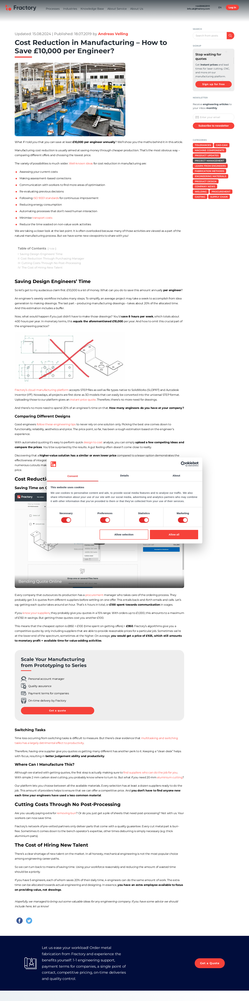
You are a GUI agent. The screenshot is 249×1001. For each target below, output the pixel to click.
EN (220, 8)
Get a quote (57, 710)
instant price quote (83, 399)
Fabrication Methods (209, 171)
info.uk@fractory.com (198, 10)
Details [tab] (124, 475)
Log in (232, 8)
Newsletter (200, 97)
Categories (200, 140)
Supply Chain (219, 196)
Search (197, 29)
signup (197, 45)
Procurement (221, 191)
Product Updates (207, 155)
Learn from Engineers (210, 165)
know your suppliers (36, 613)
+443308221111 (202, 7)
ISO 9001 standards (46, 198)
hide (51, 248)
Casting (200, 196)
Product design (205, 181)
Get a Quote (209, 963)
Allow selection (123, 534)
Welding (201, 191)
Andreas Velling (113, 34)
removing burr (66, 813)
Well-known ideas (81, 163)
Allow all (174, 534)
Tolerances (203, 145)
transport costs (42, 217)
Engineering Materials (210, 176)
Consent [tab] (72, 476)
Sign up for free (213, 84)
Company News (205, 186)
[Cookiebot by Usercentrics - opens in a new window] (183, 464)
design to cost (93, 442)
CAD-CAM (221, 145)
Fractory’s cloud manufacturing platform (41, 390)
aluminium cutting (169, 777)
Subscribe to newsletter (214, 125)
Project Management (209, 160)
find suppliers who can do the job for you (150, 772)
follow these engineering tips (56, 424)
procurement (94, 595)
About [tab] (176, 475)
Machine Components (209, 150)
